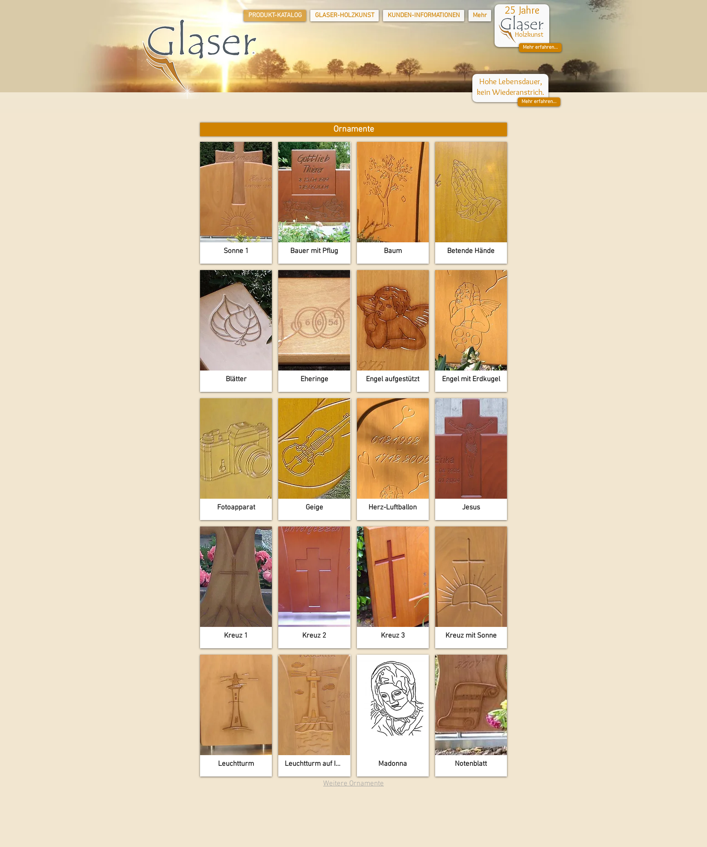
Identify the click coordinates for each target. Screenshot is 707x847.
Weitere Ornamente (353, 783)
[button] (540, 47)
